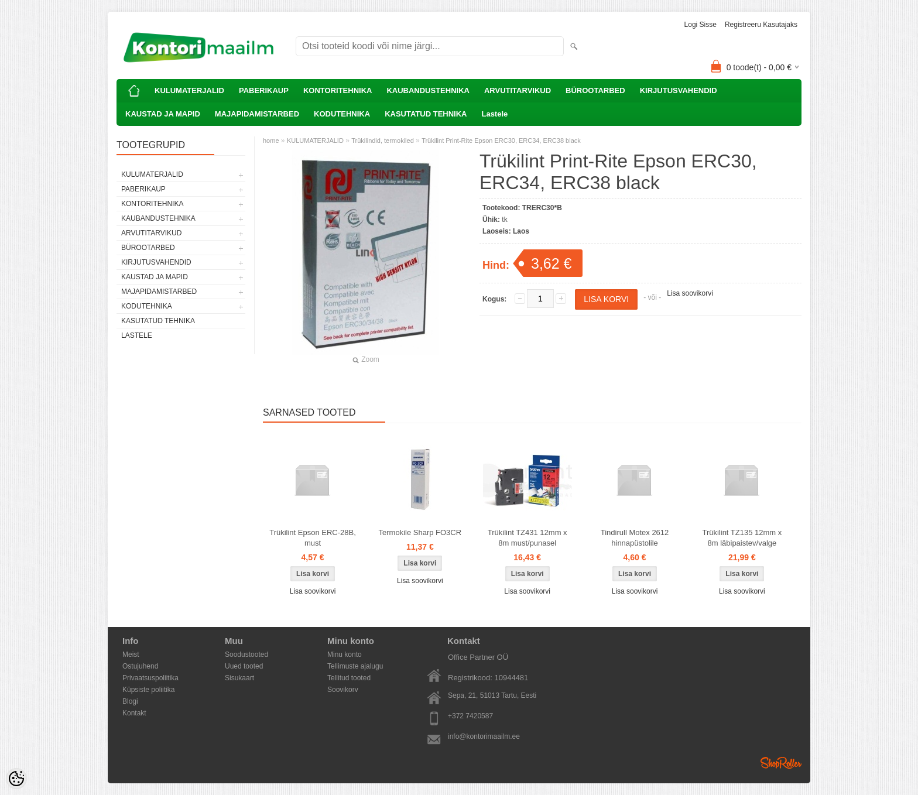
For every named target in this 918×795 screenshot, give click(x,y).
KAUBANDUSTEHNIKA (428, 90)
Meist (130, 654)
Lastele (494, 113)
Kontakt (134, 713)
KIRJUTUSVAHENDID (678, 90)
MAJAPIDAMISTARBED (257, 113)
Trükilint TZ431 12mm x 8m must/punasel (527, 537)
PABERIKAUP (264, 90)
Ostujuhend (140, 666)
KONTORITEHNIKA (337, 90)
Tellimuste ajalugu (355, 666)
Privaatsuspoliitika (150, 678)
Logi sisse (700, 24)
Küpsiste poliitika (148, 690)
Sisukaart (239, 678)
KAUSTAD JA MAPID (162, 113)
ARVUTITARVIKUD (517, 90)
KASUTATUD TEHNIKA (426, 113)
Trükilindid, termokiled (382, 140)
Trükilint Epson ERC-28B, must (312, 537)
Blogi (130, 701)
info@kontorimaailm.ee (484, 736)
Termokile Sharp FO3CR (420, 532)
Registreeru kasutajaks (761, 24)
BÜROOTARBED (595, 90)
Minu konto (344, 654)
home (271, 140)
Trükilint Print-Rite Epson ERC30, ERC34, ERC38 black (501, 140)
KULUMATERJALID (189, 90)
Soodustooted (246, 654)
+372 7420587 (470, 716)
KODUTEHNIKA (342, 113)
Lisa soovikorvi (690, 293)
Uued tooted (244, 666)
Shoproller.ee (781, 763)
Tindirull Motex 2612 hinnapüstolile (635, 537)
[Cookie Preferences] (16, 778)
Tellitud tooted (349, 678)
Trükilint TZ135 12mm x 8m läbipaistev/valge (742, 537)
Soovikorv (342, 690)
